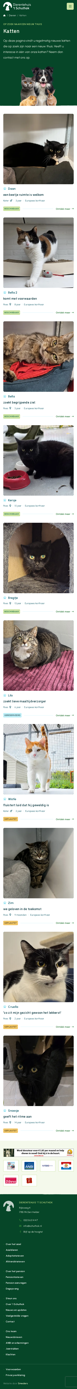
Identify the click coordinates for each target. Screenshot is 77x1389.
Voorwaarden (13, 1369)
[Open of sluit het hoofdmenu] (70, 6)
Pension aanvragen (16, 1282)
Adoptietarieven (15, 1255)
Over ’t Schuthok (15, 1304)
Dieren (12, 15)
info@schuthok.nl (30, 1225)
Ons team (11, 1331)
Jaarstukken (12, 1348)
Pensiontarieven (14, 1277)
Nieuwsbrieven (14, 1337)
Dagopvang (12, 1288)
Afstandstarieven (15, 1261)
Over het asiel (13, 1244)
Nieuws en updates (16, 1309)
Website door (15, 1383)
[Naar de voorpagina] (17, 6)
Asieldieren (12, 1249)
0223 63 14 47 (28, 1220)
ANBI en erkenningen (17, 1342)
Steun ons (11, 1298)
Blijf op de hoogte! (31, 1231)
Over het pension (15, 1271)
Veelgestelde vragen (17, 1315)
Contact (10, 1321)
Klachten (10, 1354)
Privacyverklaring (15, 1375)
